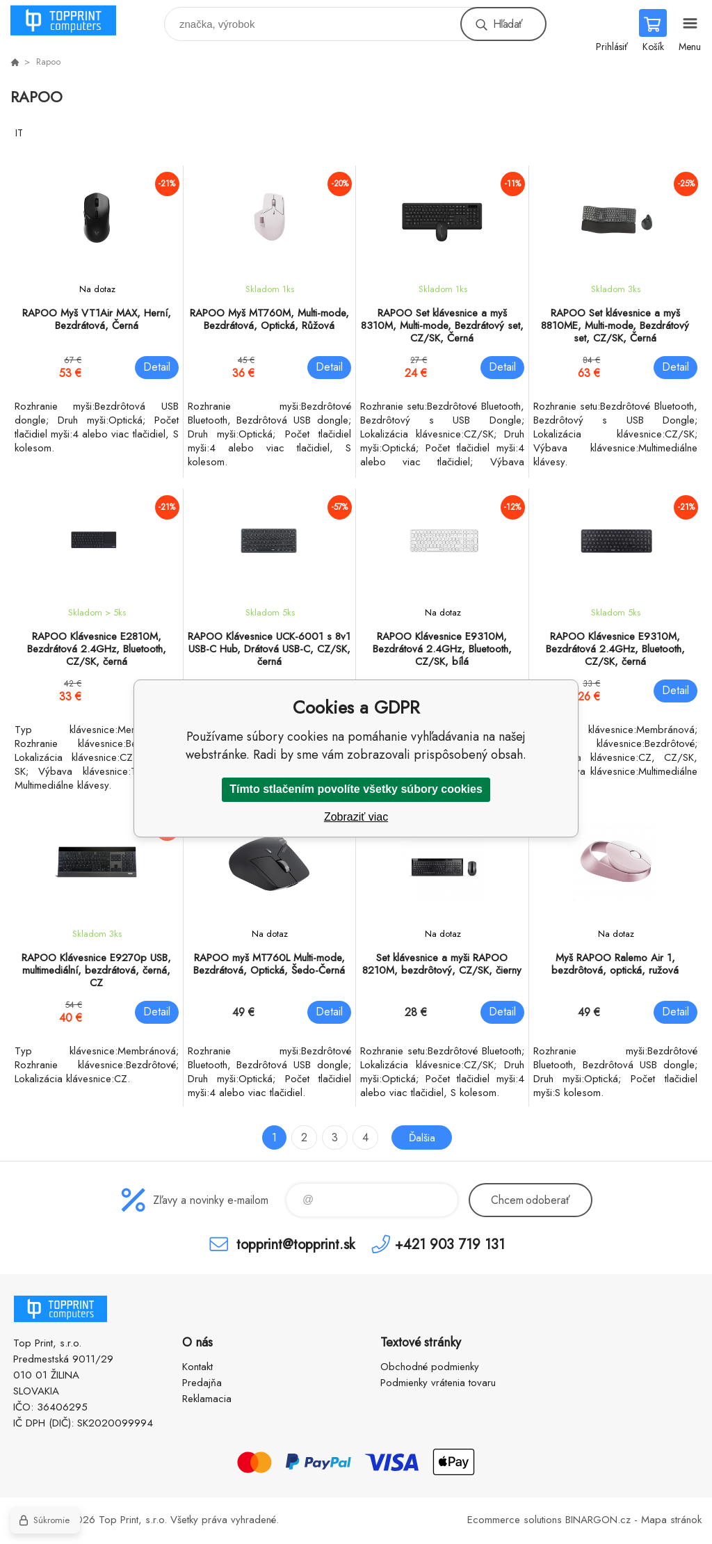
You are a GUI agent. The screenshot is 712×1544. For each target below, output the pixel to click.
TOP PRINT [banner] (72, 20)
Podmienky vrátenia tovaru (438, 1382)
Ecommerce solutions (514, 1519)
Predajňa (202, 1382)
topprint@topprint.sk (295, 1244)
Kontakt (197, 1366)
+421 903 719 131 (450, 1244)
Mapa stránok (671, 1519)
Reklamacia (207, 1398)
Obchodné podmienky (429, 1366)
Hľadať (507, 24)
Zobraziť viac (356, 817)
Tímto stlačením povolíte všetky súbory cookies (356, 789)
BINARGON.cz (598, 1519)
